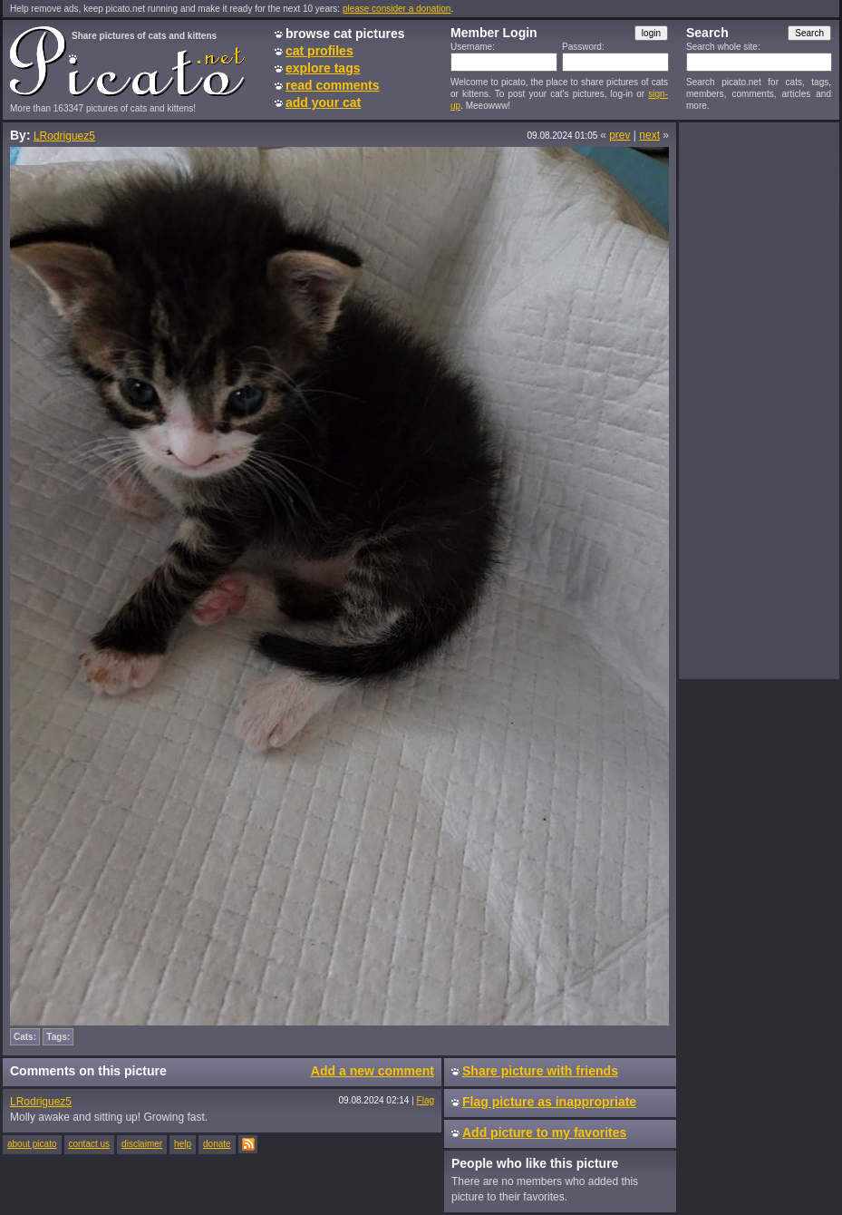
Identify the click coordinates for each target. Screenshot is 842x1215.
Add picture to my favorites (544, 1132)
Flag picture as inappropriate (549, 1101)
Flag (425, 1100)
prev (619, 135)
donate (217, 1144)
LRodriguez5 (64, 136)
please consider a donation (397, 9)
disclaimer (141, 1144)
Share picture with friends (540, 1071)
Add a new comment (372, 1071)
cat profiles (319, 51)
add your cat (323, 102)
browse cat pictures (345, 33)
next (649, 135)
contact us (90, 1144)
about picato (32, 1144)
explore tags (323, 68)
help (182, 1144)
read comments (332, 85)
